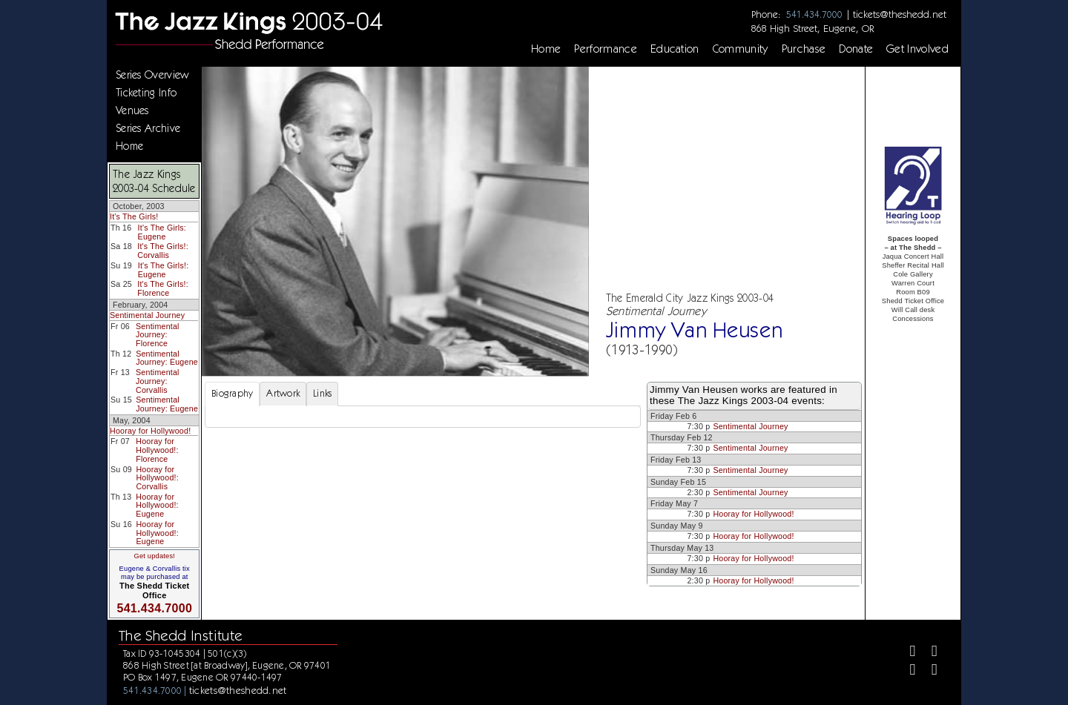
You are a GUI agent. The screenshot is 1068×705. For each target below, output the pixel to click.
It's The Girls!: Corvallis (162, 250)
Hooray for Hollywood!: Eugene (157, 505)
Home (546, 49)
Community (740, 49)
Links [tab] (322, 393)
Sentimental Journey (147, 315)
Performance (605, 49)
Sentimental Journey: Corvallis (157, 381)
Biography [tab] (232, 393)
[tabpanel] (422, 416)
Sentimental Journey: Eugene (167, 358)
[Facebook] (906, 652)
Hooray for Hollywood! (150, 430)
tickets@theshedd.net (899, 14)
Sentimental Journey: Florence (157, 335)
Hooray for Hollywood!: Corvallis (157, 478)
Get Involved (917, 49)
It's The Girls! (134, 216)
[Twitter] (928, 652)
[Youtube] (928, 671)
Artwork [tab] (283, 393)
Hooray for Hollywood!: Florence (157, 450)
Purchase (804, 49)
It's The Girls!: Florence (162, 288)
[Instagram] (906, 671)
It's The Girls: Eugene (162, 232)
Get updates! (154, 556)
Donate (856, 49)
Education (674, 49)
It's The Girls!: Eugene (163, 270)
